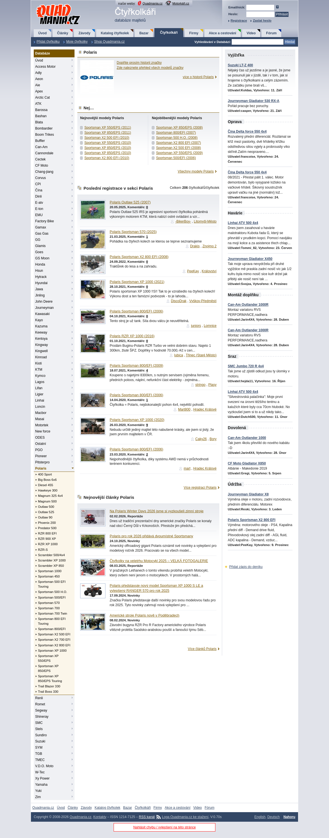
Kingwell (41, 351)
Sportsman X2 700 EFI (54, 639)
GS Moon (42, 258)
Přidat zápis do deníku (246, 567)
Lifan (38, 388)
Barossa (41, 110)
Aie (37, 85)
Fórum (271, 33)
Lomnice (210, 326)
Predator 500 (47, 528)
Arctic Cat (42, 97)
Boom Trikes (44, 135)
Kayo (39, 320)
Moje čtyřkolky (76, 42)
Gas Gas (41, 233)
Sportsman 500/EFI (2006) (176, 158)
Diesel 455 (45, 485)
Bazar (143, 33)
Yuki (38, 791)
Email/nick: (236, 7)
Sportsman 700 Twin (52, 613)
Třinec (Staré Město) (201, 355)
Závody (84, 33)
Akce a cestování (222, 33)
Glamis (40, 246)
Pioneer (41, 456)
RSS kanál (147, 817)
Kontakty (100, 817)
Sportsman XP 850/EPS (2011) (107, 133)
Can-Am (41, 147)
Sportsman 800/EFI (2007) (176, 133)
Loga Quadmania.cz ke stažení (185, 817)
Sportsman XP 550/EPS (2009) (179, 153)
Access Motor (45, 67)
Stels (39, 729)
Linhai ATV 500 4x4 (243, 223)
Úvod (42, 33)
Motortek (41, 425)
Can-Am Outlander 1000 (247, 438)
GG (37, 240)
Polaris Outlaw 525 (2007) (130, 202)
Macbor (40, 413)
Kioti (38, 363)
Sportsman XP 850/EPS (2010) (107, 148)
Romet (40, 704)
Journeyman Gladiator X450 (250, 259)
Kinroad (41, 357)
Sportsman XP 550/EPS (48, 658)
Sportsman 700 (49, 608)
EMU (39, 215)
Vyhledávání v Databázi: (213, 42)
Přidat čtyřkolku (48, 42)
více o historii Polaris (198, 77)
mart (187, 468)
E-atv (39, 203)
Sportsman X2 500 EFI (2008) (178, 148)
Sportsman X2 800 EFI (54, 645)
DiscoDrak (178, 301)
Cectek (40, 159)
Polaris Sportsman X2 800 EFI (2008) (139, 257)
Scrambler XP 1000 (52, 560)
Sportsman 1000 (50, 571)
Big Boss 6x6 (47, 479)
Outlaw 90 (45, 517)
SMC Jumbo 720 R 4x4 (246, 366)
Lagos (39, 382)
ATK (38, 104)
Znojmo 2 (209, 246)
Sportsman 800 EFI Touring (52, 621)
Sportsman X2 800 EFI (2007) (178, 143)
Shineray (41, 717)
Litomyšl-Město (205, 221)
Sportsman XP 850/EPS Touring (50, 678)
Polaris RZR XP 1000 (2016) (132, 336)
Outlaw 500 (46, 506)
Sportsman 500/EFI (52, 597)
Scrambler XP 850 (51, 565)
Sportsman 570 (49, 602)
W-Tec (40, 772)
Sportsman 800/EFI (52, 629)
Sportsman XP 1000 (52, 650)
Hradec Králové (205, 409)
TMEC (40, 760)
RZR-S (43, 549)
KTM (38, 370)
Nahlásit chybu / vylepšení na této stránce (164, 827)
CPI (38, 184)
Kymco (40, 376)
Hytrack (41, 277)
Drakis (195, 246)
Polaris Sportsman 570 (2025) (133, 232)
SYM (38, 747)
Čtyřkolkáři (169, 33)
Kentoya (41, 339)
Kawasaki (42, 314)
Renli (39, 698)
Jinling (40, 295)
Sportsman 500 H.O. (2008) (176, 138)
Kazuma (41, 326)
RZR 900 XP (47, 538)
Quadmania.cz (153, 3)
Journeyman (44, 308)
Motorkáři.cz (180, 3)
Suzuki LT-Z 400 (240, 65)
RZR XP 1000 (48, 544)
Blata (39, 122)
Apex (39, 91)
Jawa (39, 289)
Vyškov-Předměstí (203, 301)
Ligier (39, 394)
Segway (41, 710)
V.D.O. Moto (44, 766)
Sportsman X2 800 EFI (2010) (106, 158)
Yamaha (41, 785)
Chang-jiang (44, 172)
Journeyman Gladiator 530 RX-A (253, 101)
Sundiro (41, 735)
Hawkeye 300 (47, 490)
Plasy (212, 385)
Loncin (40, 407)
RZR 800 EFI (47, 533)
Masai (39, 419)
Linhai (39, 400)
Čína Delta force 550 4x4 (247, 131)
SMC (39, 723)
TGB (38, 754)
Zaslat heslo (262, 20)
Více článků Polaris (202, 649)
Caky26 (201, 439)
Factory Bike (44, 221)
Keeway (41, 332)
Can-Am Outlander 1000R (248, 305)
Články (62, 33)
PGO (39, 450)
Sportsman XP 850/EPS (48, 668)
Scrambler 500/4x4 (51, 555)
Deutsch (273, 817)
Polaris (40, 468)
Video (251, 33)
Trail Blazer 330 (49, 686)
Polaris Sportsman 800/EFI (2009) (136, 366)
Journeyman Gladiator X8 (248, 494)
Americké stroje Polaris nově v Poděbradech (144, 615)
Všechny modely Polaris (196, 171)
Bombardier (44, 128)
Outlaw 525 (46, 512)
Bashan (41, 116)
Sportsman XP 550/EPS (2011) (107, 128)
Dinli (38, 196)
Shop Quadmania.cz (109, 42)
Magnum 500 (47, 501)
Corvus (40, 178)
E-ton (39, 209)
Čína (38, 190)
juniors (196, 326)
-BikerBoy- (183, 221)
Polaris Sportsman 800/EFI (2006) (136, 311)
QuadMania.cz (51, 4)
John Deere (44, 302)
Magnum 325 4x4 (50, 495)
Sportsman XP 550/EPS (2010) (107, 143)
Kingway (41, 345)
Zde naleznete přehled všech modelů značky (150, 68)
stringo (200, 385)
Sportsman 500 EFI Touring (52, 584)
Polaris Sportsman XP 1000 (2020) (137, 420)
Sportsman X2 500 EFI (54, 634)
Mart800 (184, 409)
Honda (40, 264)
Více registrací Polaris (200, 488)
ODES (40, 438)
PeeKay (193, 271)
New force (42, 431)
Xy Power (42, 778)
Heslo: (233, 14)
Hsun (39, 271)
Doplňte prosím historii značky (139, 63)
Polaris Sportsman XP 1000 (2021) (137, 282)
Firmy (194, 33)
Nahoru (289, 817)
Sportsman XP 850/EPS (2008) (179, 128)
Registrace (239, 20)
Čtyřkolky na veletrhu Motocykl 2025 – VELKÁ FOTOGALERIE (159, 561)
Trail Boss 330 (48, 691)
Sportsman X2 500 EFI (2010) (106, 138)
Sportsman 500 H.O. (52, 592)
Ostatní (40, 444)
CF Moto (41, 165)
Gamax (40, 227)
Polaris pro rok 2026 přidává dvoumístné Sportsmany (151, 536)
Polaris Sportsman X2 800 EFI (251, 520)
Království (209, 271)
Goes (39, 252)
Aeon (39, 79)
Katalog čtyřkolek (115, 33)
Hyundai (41, 283)
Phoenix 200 (47, 522)
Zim (38, 797)
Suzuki (40, 741)
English (259, 817)
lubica (178, 355)
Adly (38, 73)
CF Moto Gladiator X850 (247, 463)
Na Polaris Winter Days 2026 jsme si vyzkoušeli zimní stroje (157, 511)
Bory (213, 439)
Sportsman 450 (49, 576)
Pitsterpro (42, 462)
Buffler (40, 141)
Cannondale (44, 153)
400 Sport (45, 474)
